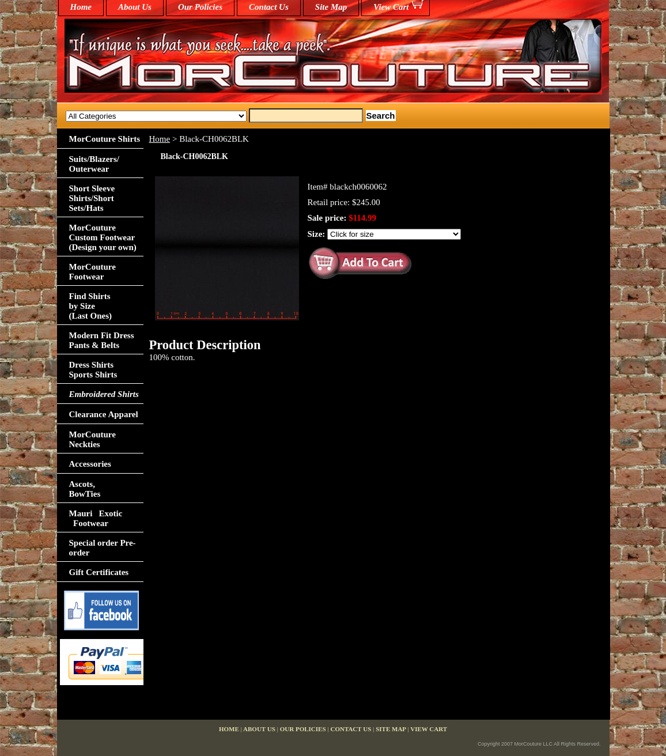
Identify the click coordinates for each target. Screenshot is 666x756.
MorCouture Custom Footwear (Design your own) (103, 237)
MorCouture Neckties (92, 439)
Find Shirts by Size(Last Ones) (90, 306)
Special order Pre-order (102, 547)
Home (160, 138)
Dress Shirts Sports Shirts (93, 369)
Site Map (331, 7)
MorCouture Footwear (92, 271)
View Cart (390, 7)
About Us (135, 7)
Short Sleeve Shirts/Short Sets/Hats (92, 198)
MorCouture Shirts (104, 138)
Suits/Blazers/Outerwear (94, 163)
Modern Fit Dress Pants (101, 340)
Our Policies (200, 7)
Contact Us (269, 7)
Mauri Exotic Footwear (96, 518)
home (81, 7)
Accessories (90, 463)
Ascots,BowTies (85, 488)
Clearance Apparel (103, 414)
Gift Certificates (99, 572)
